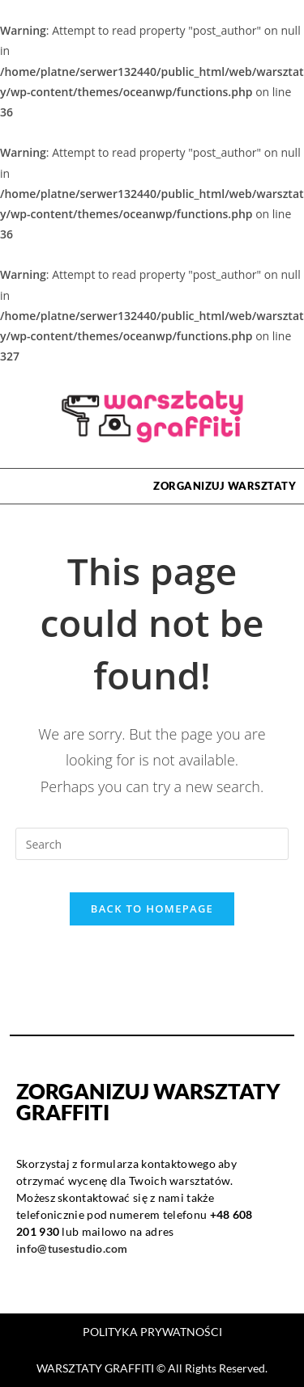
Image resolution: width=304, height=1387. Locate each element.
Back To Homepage (152, 908)
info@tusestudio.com (72, 1248)
